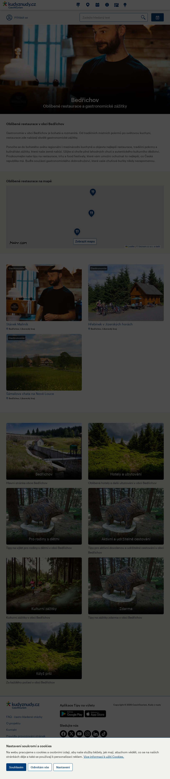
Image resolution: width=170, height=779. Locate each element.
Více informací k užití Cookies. (104, 756)
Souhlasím (16, 767)
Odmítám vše (40, 767)
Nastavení (63, 767)
